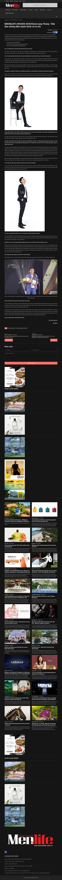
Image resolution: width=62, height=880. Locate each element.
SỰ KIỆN (49, 9)
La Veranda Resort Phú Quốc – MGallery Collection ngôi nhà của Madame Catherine (17, 520)
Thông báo (16, 1)
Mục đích (11, 1)
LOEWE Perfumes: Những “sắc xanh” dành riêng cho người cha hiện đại (17, 698)
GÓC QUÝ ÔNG (14, 9)
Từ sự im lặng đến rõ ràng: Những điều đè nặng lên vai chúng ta (43, 673)
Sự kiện (23, 1)
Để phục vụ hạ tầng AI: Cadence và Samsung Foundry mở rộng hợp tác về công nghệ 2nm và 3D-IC (17, 674)
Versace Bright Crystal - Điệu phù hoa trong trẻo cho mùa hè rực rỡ (17, 622)
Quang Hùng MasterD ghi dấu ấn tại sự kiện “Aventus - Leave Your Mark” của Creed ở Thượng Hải (44, 572)
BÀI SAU (53, 340)
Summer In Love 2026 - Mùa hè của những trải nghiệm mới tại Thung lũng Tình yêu (44, 724)
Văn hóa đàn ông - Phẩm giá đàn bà (13, 42)
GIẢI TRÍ (30, 9)
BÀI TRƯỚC (9, 340)
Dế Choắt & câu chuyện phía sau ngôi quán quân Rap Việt (17, 44)
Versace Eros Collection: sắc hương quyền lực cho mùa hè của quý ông (44, 520)
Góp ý (20, 1)
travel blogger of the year (21, 328)
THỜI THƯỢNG (23, 9)
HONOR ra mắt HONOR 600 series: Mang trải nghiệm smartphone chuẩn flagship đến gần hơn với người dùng (17, 572)
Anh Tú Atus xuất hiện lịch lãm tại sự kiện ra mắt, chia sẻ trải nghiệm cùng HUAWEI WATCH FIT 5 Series (44, 699)
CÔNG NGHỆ (42, 9)
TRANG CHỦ (7, 9)
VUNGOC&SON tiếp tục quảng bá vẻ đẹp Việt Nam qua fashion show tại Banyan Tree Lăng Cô (17, 597)
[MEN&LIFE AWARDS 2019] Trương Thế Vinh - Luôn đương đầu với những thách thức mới (43, 337)
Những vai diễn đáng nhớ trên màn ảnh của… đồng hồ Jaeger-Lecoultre (43, 622)
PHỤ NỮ (36, 9)
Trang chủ (7, 19)
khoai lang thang (11, 328)
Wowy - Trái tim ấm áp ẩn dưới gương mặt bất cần (16, 45)
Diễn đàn (7, 1)
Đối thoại (20, 19)
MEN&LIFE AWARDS (9, 13)
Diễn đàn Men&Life (13, 19)
